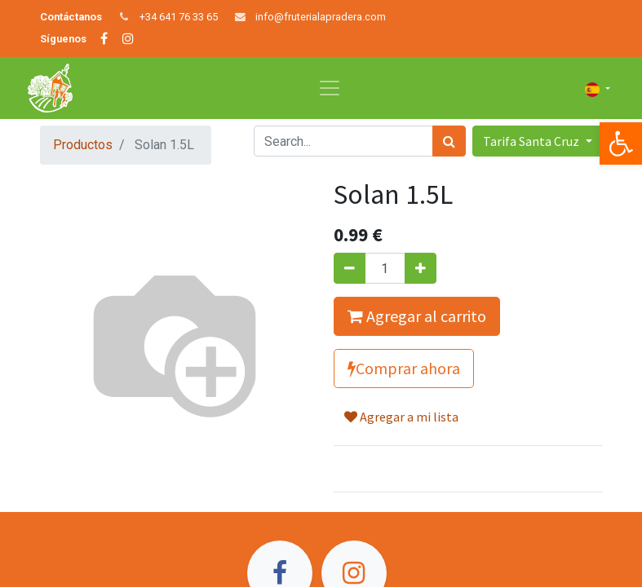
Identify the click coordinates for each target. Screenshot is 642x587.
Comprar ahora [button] (404, 368)
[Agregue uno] (420, 268)
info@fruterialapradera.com (320, 17)
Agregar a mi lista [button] (401, 416)
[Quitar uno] (349, 268)
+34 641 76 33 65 (178, 17)
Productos (83, 144)
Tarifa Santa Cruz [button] (532, 141)
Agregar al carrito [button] (417, 316)
